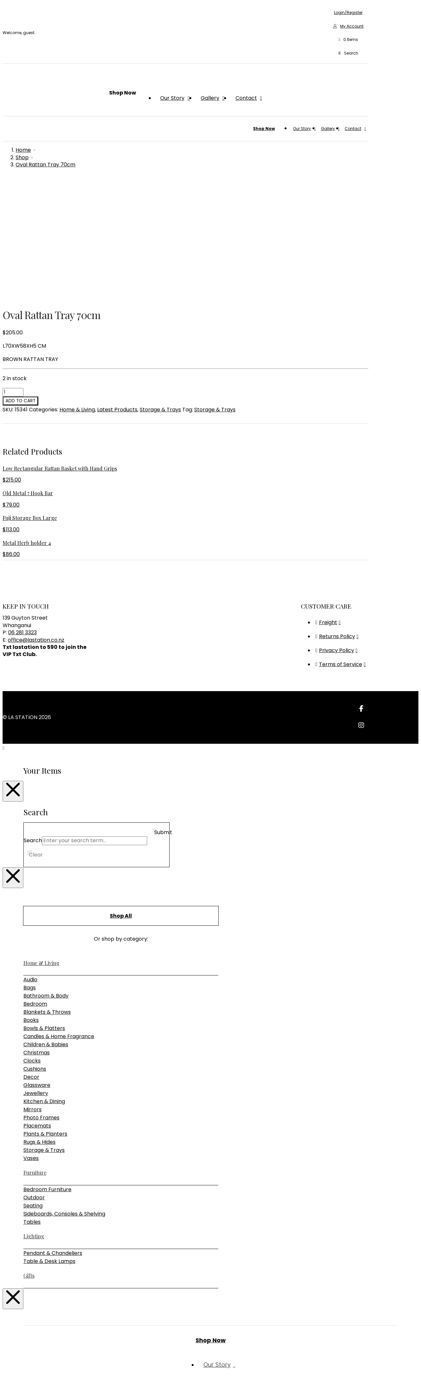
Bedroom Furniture (47, 1070)
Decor (31, 958)
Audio (30, 860)
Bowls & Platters (44, 909)
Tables (32, 1103)
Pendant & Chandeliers (52, 1134)
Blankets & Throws (47, 893)
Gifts (28, 1156)
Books (31, 901)
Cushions (34, 950)
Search (33, 721)
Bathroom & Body (46, 877)
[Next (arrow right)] (11, 1374)
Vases (31, 1039)
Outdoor (34, 1078)
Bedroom (35, 885)
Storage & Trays (160, 290)
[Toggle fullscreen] (11, 1366)
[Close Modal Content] (13, 672)
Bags (29, 868)
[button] (348, 40)
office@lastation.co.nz (36, 521)
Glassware (36, 966)
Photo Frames (41, 998)
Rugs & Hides (39, 1023)
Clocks (32, 942)
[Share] (18, 1366)
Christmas (36, 933)
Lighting (33, 1117)
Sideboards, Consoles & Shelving (64, 1095)
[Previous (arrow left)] (5, 1374)
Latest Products (117, 290)
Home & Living (77, 290)
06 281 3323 (22, 513)
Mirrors (32, 990)
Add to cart (20, 282)
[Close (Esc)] (24, 1366)
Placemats (37, 1007)
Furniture (34, 1053)
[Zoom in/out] (5, 1366)
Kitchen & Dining (44, 982)
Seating (33, 1086)
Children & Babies (45, 925)
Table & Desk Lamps (49, 1142)
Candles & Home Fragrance (58, 917)
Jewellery (35, 974)
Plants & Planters (45, 1015)
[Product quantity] (13, 273)
